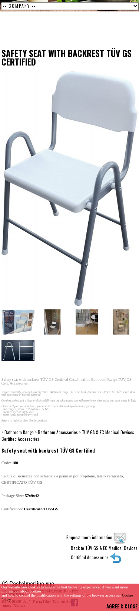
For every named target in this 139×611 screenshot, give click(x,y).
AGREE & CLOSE (122, 606)
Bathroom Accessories (58, 432)
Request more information (96, 537)
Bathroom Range (19, 432)
